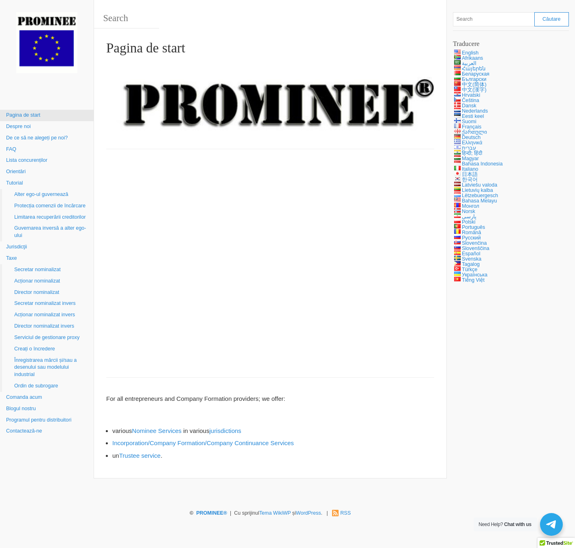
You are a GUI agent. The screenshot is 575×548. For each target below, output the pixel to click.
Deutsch (471, 137)
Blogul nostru (21, 408)
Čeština (470, 100)
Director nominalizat (36, 292)
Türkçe (469, 269)
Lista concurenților (26, 160)
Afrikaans (472, 58)
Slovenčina (474, 243)
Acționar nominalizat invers (44, 314)
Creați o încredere (34, 349)
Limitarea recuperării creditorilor (50, 217)
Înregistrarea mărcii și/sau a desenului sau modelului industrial (45, 367)
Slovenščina (475, 248)
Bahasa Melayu (479, 201)
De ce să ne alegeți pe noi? (37, 138)
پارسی (469, 217)
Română (471, 232)
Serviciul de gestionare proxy (47, 337)
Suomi (469, 121)
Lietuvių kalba (477, 190)
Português (473, 227)
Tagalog (471, 264)
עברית (469, 148)
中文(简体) (474, 84)
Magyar (470, 158)
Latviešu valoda (479, 185)
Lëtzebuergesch (480, 195)
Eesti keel (473, 116)
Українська (475, 275)
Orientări (16, 171)
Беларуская (476, 74)
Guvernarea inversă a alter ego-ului (50, 231)
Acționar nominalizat (37, 281)
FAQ (11, 149)
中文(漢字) (474, 90)
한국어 (470, 180)
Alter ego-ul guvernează (41, 194)
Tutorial (14, 183)
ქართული (474, 132)
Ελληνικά (472, 143)
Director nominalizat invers (44, 326)
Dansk (469, 106)
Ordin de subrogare (36, 386)
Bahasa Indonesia (482, 164)
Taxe (11, 258)
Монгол (470, 206)
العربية (469, 63)
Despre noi (18, 126)
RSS (345, 513)
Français (471, 127)
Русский (471, 238)
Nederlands (475, 111)
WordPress (308, 513)
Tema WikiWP (275, 513)
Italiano (470, 169)
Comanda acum (24, 397)
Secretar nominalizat (37, 269)
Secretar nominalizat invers (45, 303)
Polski (468, 222)
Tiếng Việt (473, 280)
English (470, 53)
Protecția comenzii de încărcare (49, 206)
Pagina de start (23, 115)
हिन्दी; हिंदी (472, 153)
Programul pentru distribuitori (39, 420)
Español (471, 254)
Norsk (468, 211)
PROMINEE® (211, 513)
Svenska (471, 259)
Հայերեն (473, 69)
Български (474, 79)
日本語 (470, 174)
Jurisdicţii (16, 247)
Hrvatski (471, 95)
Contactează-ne (24, 431)
